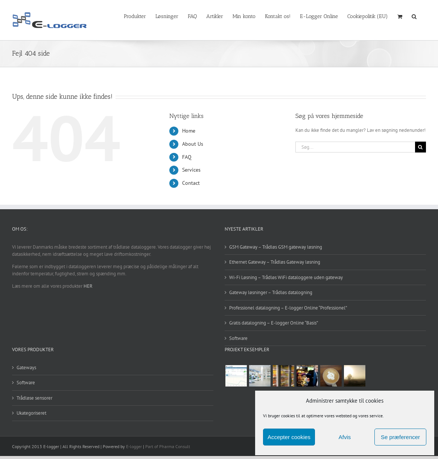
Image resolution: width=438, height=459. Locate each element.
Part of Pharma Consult (167, 446)
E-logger (134, 446)
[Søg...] (355, 147)
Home (188, 130)
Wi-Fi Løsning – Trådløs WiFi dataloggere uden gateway (286, 277)
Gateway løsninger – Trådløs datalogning (270, 292)
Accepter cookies (289, 437)
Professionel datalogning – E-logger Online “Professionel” (288, 308)
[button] (414, 16)
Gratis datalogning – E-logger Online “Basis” (273, 323)
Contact (191, 183)
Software (238, 338)
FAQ (187, 157)
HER (88, 286)
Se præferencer (400, 437)
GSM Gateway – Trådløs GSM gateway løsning (275, 247)
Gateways (26, 367)
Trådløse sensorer (34, 398)
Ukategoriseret (31, 413)
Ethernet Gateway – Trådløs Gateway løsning (274, 262)
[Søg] (420, 147)
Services (191, 169)
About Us (192, 143)
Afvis (345, 437)
